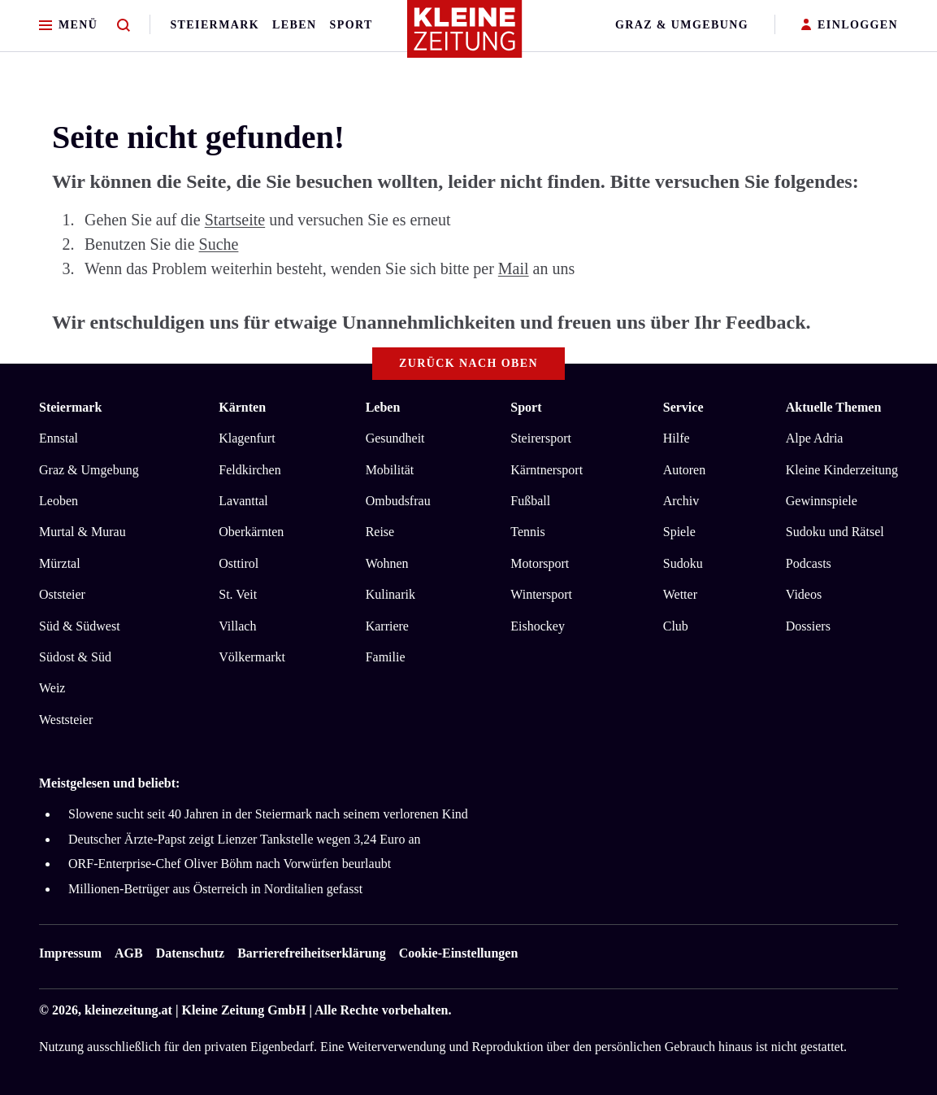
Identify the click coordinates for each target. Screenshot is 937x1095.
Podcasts (808, 563)
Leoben (58, 501)
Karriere (387, 626)
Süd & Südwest (79, 626)
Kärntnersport (546, 470)
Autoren (684, 470)
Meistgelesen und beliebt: (109, 783)
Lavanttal (243, 501)
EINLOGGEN (849, 25)
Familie (386, 657)
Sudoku (683, 563)
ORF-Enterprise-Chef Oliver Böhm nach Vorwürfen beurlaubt (229, 863)
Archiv (681, 501)
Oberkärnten (251, 532)
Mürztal (59, 563)
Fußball (530, 501)
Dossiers (808, 626)
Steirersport (540, 438)
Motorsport (539, 563)
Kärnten (242, 407)
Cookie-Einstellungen (458, 953)
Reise (380, 532)
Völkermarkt (252, 657)
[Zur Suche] (123, 25)
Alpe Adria (815, 438)
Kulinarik (390, 594)
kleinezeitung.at (128, 1010)
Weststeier (66, 719)
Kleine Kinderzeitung (842, 470)
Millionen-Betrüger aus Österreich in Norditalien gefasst (215, 889)
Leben (294, 25)
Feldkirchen (249, 470)
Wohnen (387, 563)
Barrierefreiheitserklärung (311, 953)
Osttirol (238, 563)
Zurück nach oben (468, 363)
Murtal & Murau (82, 532)
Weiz (52, 688)
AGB (129, 953)
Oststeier (62, 594)
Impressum (70, 953)
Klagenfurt (247, 438)
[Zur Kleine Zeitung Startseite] (465, 36)
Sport (351, 25)
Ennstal (58, 438)
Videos (804, 594)
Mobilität (390, 470)
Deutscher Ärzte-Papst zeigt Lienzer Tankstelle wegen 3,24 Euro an (244, 839)
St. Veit (238, 594)
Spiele (679, 532)
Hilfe (676, 438)
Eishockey (537, 626)
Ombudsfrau (398, 501)
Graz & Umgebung (681, 25)
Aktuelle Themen (833, 407)
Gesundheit (395, 438)
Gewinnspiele (821, 501)
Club (675, 626)
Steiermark (214, 25)
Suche (219, 244)
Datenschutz (190, 953)
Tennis (527, 532)
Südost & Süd (75, 657)
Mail (513, 268)
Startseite (235, 220)
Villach (237, 626)
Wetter (680, 594)
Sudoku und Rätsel (835, 532)
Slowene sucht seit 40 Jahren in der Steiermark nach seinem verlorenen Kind (268, 814)
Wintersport (541, 594)
